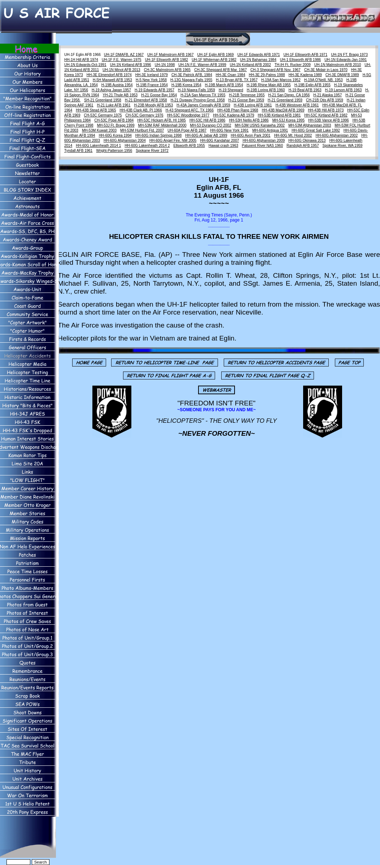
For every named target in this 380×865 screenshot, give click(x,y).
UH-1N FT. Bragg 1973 (349, 55)
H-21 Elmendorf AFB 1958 (146, 100)
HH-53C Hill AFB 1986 (207, 120)
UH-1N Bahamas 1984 (258, 60)
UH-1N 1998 (165, 65)
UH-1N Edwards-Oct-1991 (85, 65)
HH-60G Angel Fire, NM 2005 (173, 140)
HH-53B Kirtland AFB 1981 (279, 115)
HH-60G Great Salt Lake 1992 (316, 130)
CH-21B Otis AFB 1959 (324, 100)
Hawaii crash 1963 (223, 146)
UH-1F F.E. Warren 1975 (121, 60)
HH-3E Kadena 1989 (305, 75)
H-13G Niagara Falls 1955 (191, 80)
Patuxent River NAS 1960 (262, 146)
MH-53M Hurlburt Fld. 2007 (142, 130)
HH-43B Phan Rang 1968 (237, 110)
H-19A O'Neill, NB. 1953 (323, 80)
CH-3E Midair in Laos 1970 (326, 70)
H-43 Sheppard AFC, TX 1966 (190, 110)
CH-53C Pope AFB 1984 (114, 120)
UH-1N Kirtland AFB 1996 (130, 65)
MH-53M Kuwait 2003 (99, 130)
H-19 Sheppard (231, 90)
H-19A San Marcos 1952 (281, 80)
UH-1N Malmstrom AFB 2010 (337, 65)
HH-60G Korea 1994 (115, 135)
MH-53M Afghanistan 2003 (309, 125)
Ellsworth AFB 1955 (189, 146)
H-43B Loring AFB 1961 (253, 105)
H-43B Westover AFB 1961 (297, 105)
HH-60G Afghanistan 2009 (264, 140)
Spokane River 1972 (152, 151)
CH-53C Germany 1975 (103, 115)
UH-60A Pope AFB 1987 (186, 130)
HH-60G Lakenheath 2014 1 (98, 146)
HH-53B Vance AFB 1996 (328, 120)
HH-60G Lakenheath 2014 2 (147, 146)
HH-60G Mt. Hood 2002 (293, 135)
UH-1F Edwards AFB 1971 (258, 55)
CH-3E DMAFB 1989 (342, 75)
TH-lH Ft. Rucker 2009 (293, 65)
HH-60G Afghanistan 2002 (336, 135)
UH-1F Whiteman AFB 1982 (214, 60)
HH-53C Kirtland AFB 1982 (326, 115)
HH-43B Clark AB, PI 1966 (140, 110)
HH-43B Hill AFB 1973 (326, 110)
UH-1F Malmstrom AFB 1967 (170, 55)
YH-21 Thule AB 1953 (120, 95)
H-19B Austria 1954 (117, 85)
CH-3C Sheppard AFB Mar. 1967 (220, 70)
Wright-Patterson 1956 (114, 151)
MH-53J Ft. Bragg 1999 (116, 125)
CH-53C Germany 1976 (144, 115)
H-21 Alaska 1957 (327, 95)
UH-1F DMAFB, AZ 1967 (124, 55)
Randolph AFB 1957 (303, 146)
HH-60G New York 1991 (229, 130)
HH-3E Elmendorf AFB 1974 (109, 75)
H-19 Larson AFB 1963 (343, 90)
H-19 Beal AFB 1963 (304, 90)
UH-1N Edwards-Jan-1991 (345, 60)
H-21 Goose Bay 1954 (159, 95)
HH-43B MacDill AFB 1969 (283, 110)
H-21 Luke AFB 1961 (114, 105)
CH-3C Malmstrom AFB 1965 (167, 70)
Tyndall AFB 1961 (78, 151)
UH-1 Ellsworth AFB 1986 (300, 60)
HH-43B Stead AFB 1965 (96, 110)
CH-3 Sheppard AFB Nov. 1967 (275, 70)
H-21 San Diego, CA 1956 (289, 95)
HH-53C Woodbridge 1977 (188, 115)
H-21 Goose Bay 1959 (246, 100)
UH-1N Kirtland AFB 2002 (250, 65)
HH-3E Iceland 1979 (151, 75)
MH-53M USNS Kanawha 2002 (260, 125)
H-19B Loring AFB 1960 (266, 90)
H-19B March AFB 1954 (224, 85)
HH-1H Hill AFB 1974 (81, 60)
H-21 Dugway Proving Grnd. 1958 (198, 100)
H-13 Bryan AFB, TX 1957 (236, 80)
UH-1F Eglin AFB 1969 (215, 55)
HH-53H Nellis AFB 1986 (248, 120)
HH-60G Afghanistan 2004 (125, 140)
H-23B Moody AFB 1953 (153, 105)
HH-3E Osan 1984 (230, 75)
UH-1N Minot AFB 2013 (121, 70)
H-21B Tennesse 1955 (247, 95)
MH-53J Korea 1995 (288, 120)
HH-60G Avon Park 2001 (250, 135)
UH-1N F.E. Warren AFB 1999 (202, 65)
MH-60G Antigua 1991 (270, 130)
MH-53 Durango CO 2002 (210, 125)
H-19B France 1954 (152, 85)
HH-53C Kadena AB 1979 (233, 115)
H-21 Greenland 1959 (285, 100)
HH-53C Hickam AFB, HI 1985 (161, 120)
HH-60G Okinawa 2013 (307, 140)
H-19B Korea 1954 (186, 85)
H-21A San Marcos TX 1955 (202, 95)
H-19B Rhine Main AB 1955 (268, 85)
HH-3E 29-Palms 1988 (267, 75)
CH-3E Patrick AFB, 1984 (191, 75)
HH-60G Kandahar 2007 (219, 140)
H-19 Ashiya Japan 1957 (111, 90)
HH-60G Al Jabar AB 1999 (206, 135)
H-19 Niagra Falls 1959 (196, 90)
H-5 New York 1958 (151, 80)
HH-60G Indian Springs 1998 (158, 135)
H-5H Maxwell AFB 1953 (112, 80)
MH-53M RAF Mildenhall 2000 (162, 125)
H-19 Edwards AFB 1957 (154, 90)
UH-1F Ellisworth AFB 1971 (306, 55)
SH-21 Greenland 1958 (102, 100)
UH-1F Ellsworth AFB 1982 (166, 60)
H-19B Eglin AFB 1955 (312, 85)
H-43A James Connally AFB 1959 (203, 105)
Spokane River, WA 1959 (343, 146)
